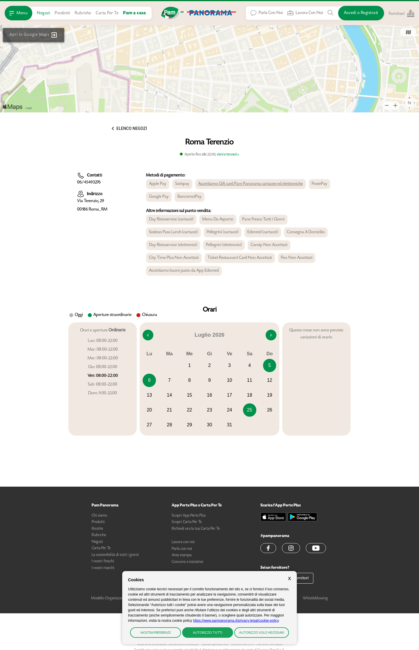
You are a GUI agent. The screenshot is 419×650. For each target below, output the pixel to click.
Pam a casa (134, 13)
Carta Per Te (107, 13)
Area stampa (181, 555)
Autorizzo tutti (207, 633)
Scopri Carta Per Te (187, 522)
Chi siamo (99, 516)
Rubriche (83, 13)
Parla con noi (182, 549)
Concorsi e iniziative (187, 562)
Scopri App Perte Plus (189, 516)
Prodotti (62, 13)
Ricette (97, 529)
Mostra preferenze (156, 633)
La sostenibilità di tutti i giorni (115, 555)
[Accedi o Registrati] (361, 13)
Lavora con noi (183, 542)
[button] (33, 35)
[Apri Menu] (18, 13)
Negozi (43, 13)
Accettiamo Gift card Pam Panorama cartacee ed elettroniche (250, 184)
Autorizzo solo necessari (261, 633)
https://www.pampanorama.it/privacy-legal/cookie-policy (235, 621)
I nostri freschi (103, 561)
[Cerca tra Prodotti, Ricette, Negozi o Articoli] (330, 13)
